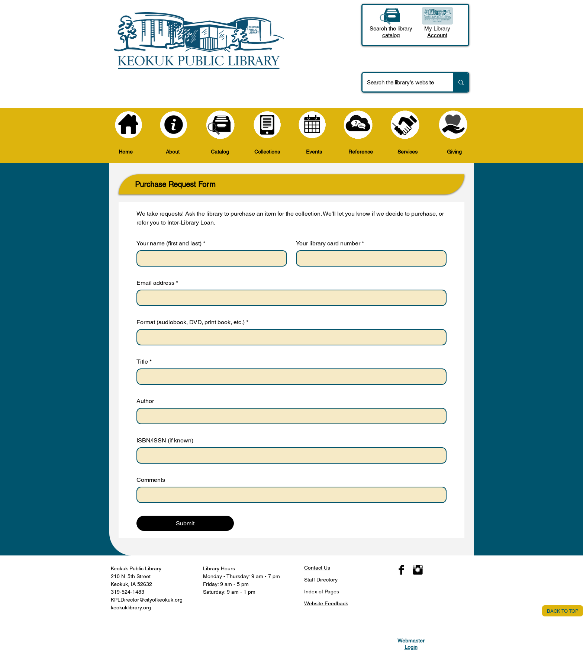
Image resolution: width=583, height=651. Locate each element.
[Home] (129, 125)
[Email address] (289, 297)
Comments (150, 479)
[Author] (289, 416)
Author (145, 401)
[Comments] (289, 494)
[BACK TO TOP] (562, 610)
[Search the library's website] (402, 82)
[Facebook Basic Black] (401, 570)
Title (144, 361)
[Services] (405, 125)
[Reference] (358, 125)
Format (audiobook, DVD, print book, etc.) (192, 322)
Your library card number (330, 243)
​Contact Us (317, 568)
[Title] (289, 376)
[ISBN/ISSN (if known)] (289, 455)
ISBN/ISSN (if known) (164, 440)
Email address (157, 283)
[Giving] (453, 125)
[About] (174, 125)
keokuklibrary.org (131, 607)
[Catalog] (220, 125)
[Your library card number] (369, 258)
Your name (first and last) (170, 243)
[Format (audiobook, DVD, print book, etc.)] (289, 337)
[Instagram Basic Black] (418, 570)
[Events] (312, 125)
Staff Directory (321, 580)
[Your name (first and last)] (209, 258)
